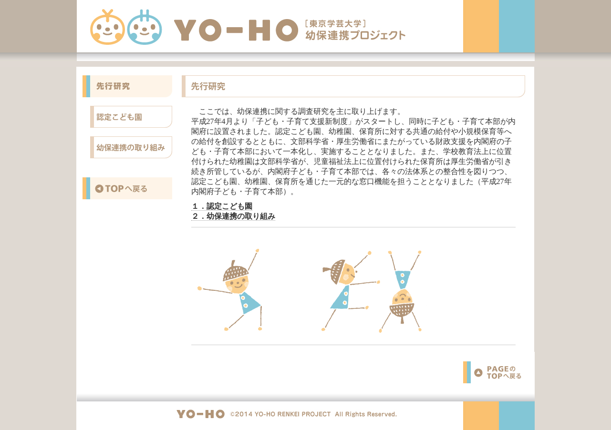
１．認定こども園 (221, 206)
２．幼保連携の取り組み (233, 216)
